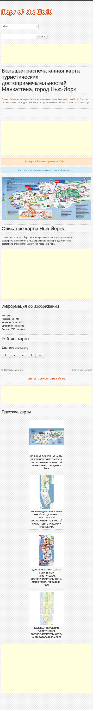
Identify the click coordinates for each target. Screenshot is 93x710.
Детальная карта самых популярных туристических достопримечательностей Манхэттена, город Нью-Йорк (46, 577)
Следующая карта (80, 370)
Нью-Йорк (73, 99)
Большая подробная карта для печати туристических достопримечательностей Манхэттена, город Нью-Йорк (46, 462)
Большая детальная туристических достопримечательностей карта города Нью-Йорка (46, 633)
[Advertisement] (46, 53)
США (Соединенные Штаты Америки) (49, 99)
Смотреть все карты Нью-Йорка (47, 378)
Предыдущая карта (13, 370)
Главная (6, 99)
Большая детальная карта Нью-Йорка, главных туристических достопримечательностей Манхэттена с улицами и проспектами (46, 519)
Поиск (41, 36)
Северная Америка (20, 99)
